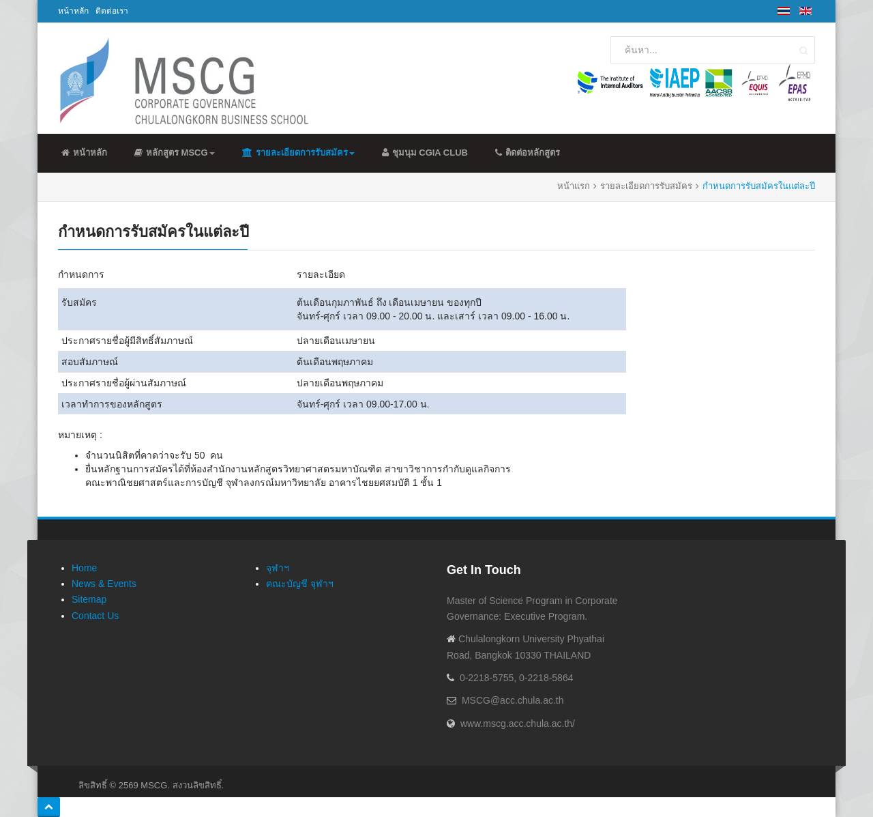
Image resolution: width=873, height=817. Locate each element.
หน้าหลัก (73, 11)
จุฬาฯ (277, 567)
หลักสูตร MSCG (174, 152)
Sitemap (89, 599)
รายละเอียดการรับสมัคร (298, 152)
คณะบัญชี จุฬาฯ (300, 583)
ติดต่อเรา (111, 11)
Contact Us (95, 615)
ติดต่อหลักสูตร (527, 152)
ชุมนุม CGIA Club (425, 152)
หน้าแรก (573, 186)
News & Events (104, 583)
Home (84, 567)
